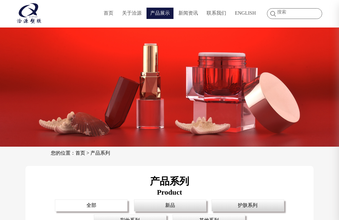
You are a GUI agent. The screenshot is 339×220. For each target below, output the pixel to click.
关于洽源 (132, 13)
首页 (108, 13)
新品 (170, 205)
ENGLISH (245, 13)
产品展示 (160, 13)
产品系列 (100, 153)
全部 (91, 205)
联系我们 (216, 13)
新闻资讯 (188, 13)
